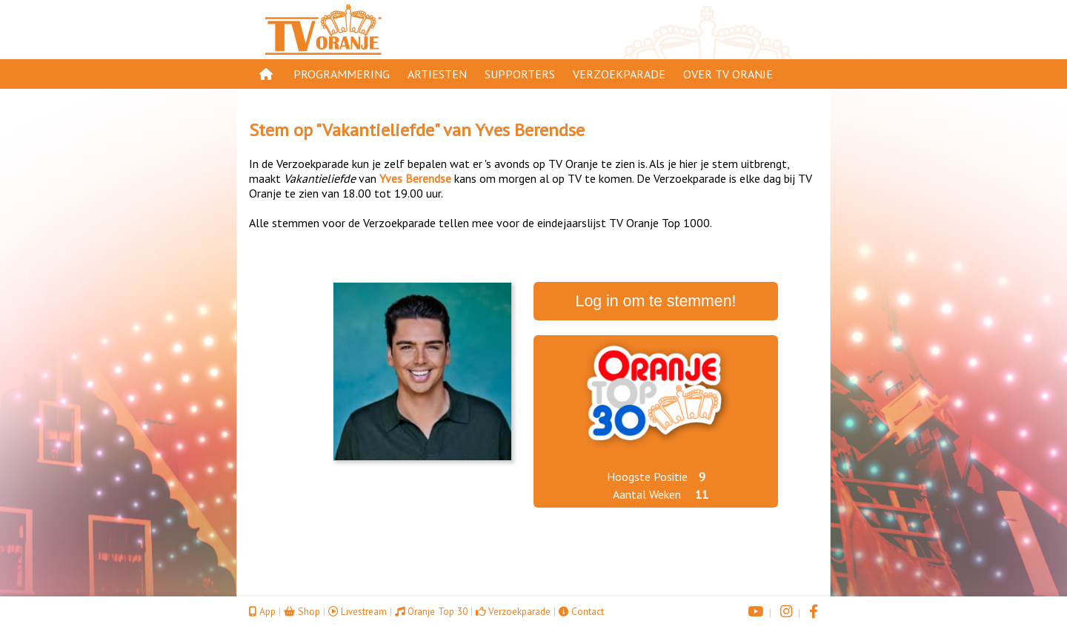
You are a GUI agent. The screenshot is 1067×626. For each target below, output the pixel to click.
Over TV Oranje (728, 74)
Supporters (520, 74)
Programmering (341, 74)
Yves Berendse (530, 129)
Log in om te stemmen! (656, 301)
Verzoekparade (619, 74)
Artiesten (437, 74)
